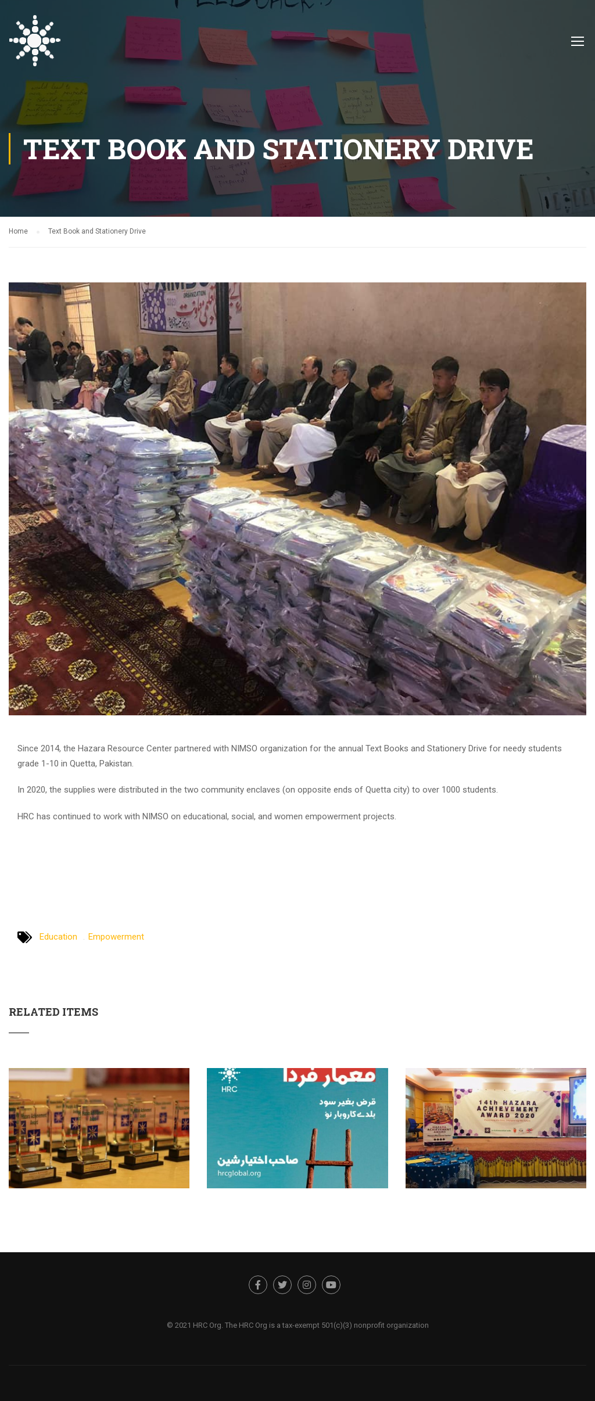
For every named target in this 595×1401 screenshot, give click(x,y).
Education (58, 936)
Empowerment (116, 936)
